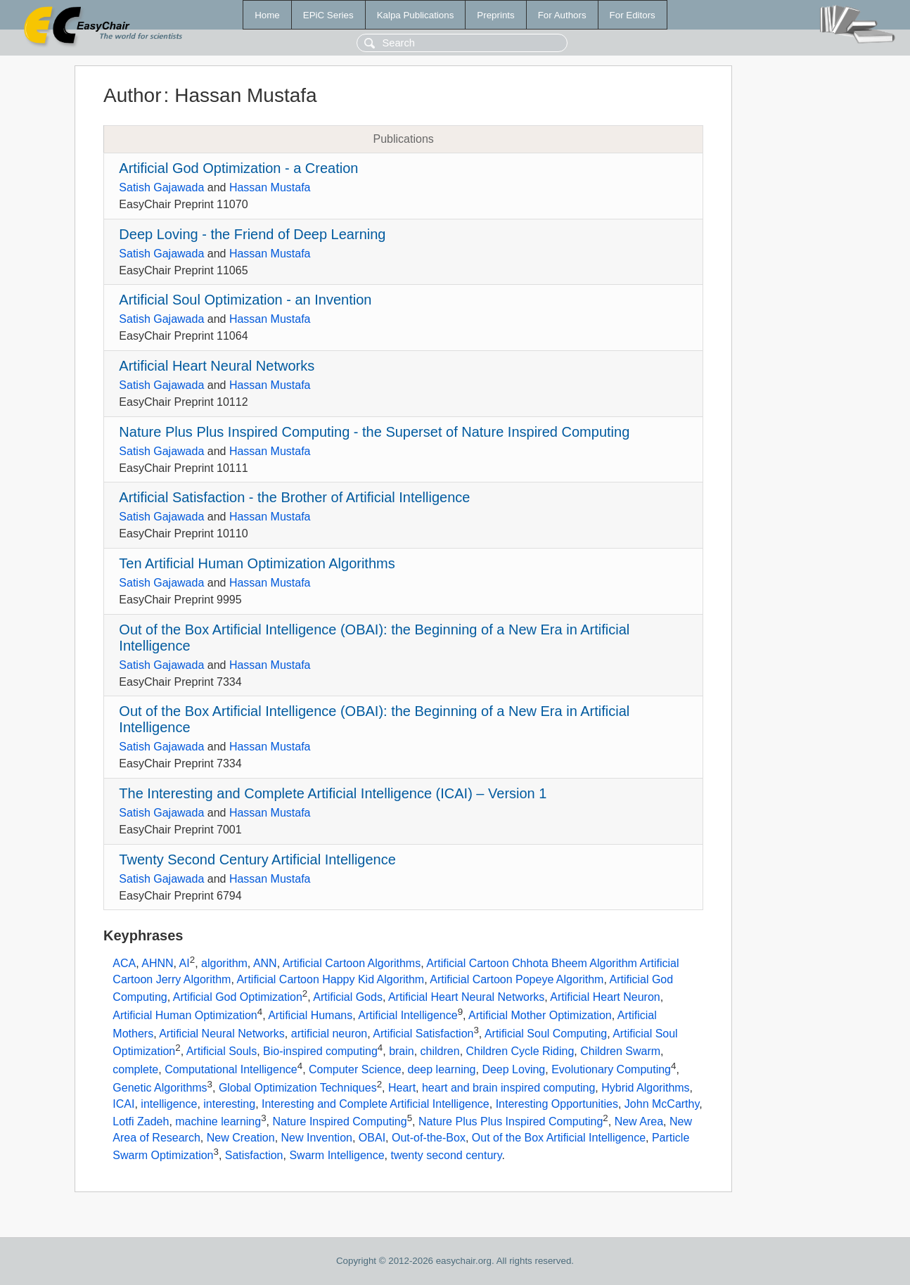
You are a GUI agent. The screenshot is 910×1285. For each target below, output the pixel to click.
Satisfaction (254, 1155)
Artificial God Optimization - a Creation (238, 168)
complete (135, 1070)
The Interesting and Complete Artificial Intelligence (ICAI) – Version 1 (332, 793)
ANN (265, 964)
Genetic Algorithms (160, 1088)
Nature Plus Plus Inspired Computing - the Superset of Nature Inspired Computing (374, 432)
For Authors (562, 15)
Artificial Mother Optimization (540, 1015)
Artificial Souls (221, 1052)
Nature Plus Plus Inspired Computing (510, 1121)
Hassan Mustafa (270, 187)
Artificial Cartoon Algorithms (352, 964)
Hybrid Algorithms (645, 1088)
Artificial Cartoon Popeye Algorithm (516, 979)
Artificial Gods (348, 998)
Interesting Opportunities (557, 1104)
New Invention (316, 1138)
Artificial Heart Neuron (605, 998)
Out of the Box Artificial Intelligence (559, 1138)
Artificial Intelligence (407, 1015)
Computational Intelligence (231, 1070)
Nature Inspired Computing (339, 1121)
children (440, 1052)
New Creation (241, 1138)
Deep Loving (513, 1070)
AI (184, 964)
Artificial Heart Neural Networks (216, 365)
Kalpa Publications (415, 15)
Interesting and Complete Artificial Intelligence (375, 1104)
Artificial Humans (310, 1015)
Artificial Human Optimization (185, 1015)
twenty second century (445, 1155)
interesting (229, 1104)
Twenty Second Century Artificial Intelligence (257, 859)
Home (267, 15)
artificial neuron (329, 1034)
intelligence (169, 1104)
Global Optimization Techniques (298, 1088)
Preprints (495, 15)
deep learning (442, 1070)
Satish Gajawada (161, 187)
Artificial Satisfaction (423, 1034)
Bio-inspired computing (320, 1052)
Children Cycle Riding (520, 1052)
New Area (639, 1121)
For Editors (632, 15)
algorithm (224, 964)
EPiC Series (328, 15)
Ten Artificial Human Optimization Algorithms (257, 563)
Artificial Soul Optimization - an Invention (245, 299)
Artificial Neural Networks (222, 1034)
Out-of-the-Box (429, 1138)
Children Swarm (620, 1052)
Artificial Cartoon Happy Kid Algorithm (330, 979)
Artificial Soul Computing (546, 1034)
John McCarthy (661, 1104)
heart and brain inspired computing (508, 1088)
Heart (402, 1088)
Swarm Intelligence (336, 1155)
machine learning (218, 1121)
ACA (124, 964)
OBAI (372, 1138)
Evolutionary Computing (611, 1070)
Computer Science (355, 1070)
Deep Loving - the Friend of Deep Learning (252, 234)
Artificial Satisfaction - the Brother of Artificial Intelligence (294, 497)
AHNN (157, 964)
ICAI (123, 1104)
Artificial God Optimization (237, 998)
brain (401, 1052)
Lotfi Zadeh (141, 1121)
